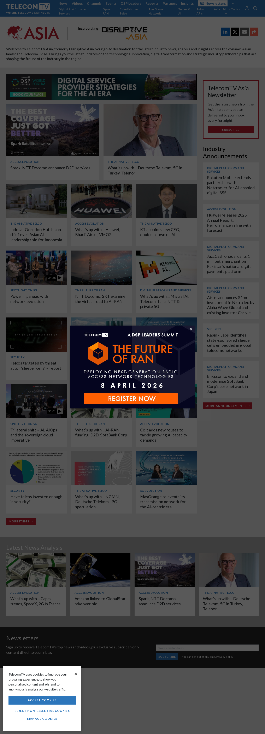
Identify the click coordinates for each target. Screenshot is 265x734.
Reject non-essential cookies (42, 710)
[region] (42, 698)
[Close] (75, 673)
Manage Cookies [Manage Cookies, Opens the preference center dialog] (42, 718)
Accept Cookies (42, 700)
